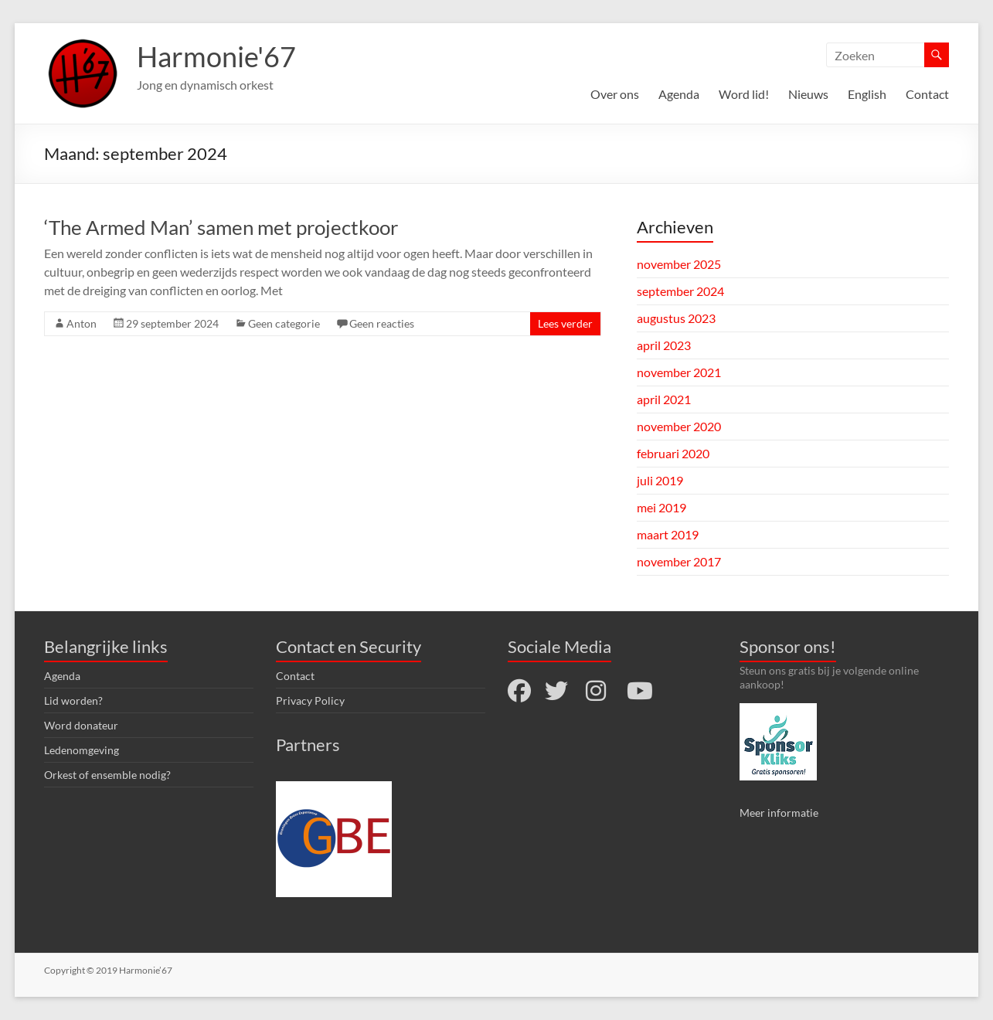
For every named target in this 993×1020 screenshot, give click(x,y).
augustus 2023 (676, 318)
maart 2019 (668, 534)
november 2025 (679, 264)
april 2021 (664, 399)
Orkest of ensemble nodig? (107, 774)
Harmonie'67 (216, 56)
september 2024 (680, 291)
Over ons (614, 94)
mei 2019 (661, 507)
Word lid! (744, 94)
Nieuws (808, 94)
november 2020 (679, 426)
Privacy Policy (310, 700)
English (867, 94)
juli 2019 (660, 480)
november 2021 (679, 372)
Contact (927, 94)
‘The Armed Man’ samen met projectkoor (221, 227)
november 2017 (679, 561)
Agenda (678, 94)
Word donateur (81, 725)
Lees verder (565, 323)
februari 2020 (673, 453)
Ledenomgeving (81, 749)
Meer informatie (779, 812)
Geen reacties (381, 323)
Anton (81, 323)
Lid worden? (73, 700)
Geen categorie (284, 323)
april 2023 (664, 345)
